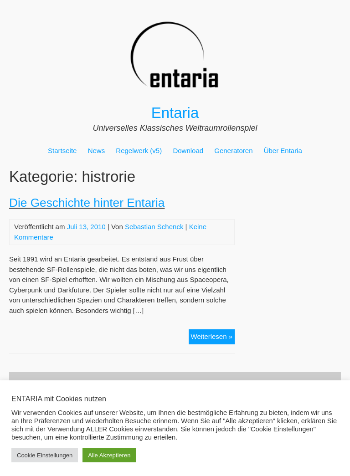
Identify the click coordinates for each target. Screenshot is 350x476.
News (96, 150)
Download (188, 150)
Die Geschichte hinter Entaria (87, 203)
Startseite (62, 150)
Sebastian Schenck (154, 226)
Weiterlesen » (213, 337)
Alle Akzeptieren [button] (109, 455)
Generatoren (233, 150)
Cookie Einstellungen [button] (44, 455)
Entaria (175, 112)
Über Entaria (283, 150)
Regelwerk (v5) (139, 150)
